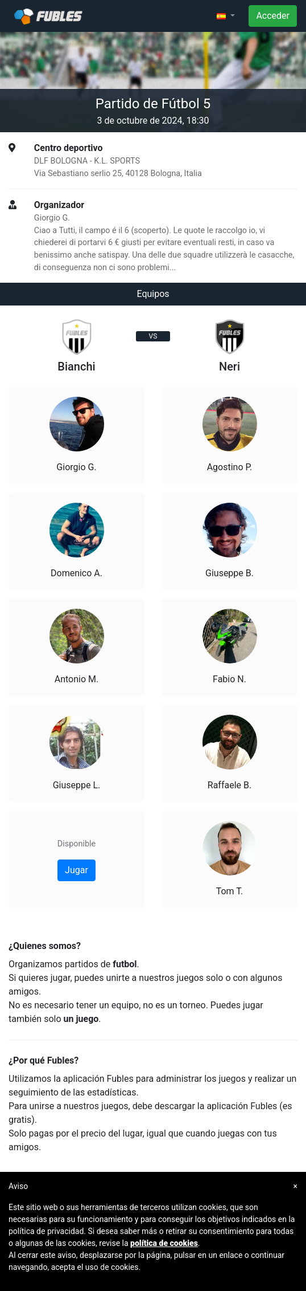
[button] (225, 16)
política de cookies (164, 1243)
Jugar (76, 870)
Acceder (273, 15)
